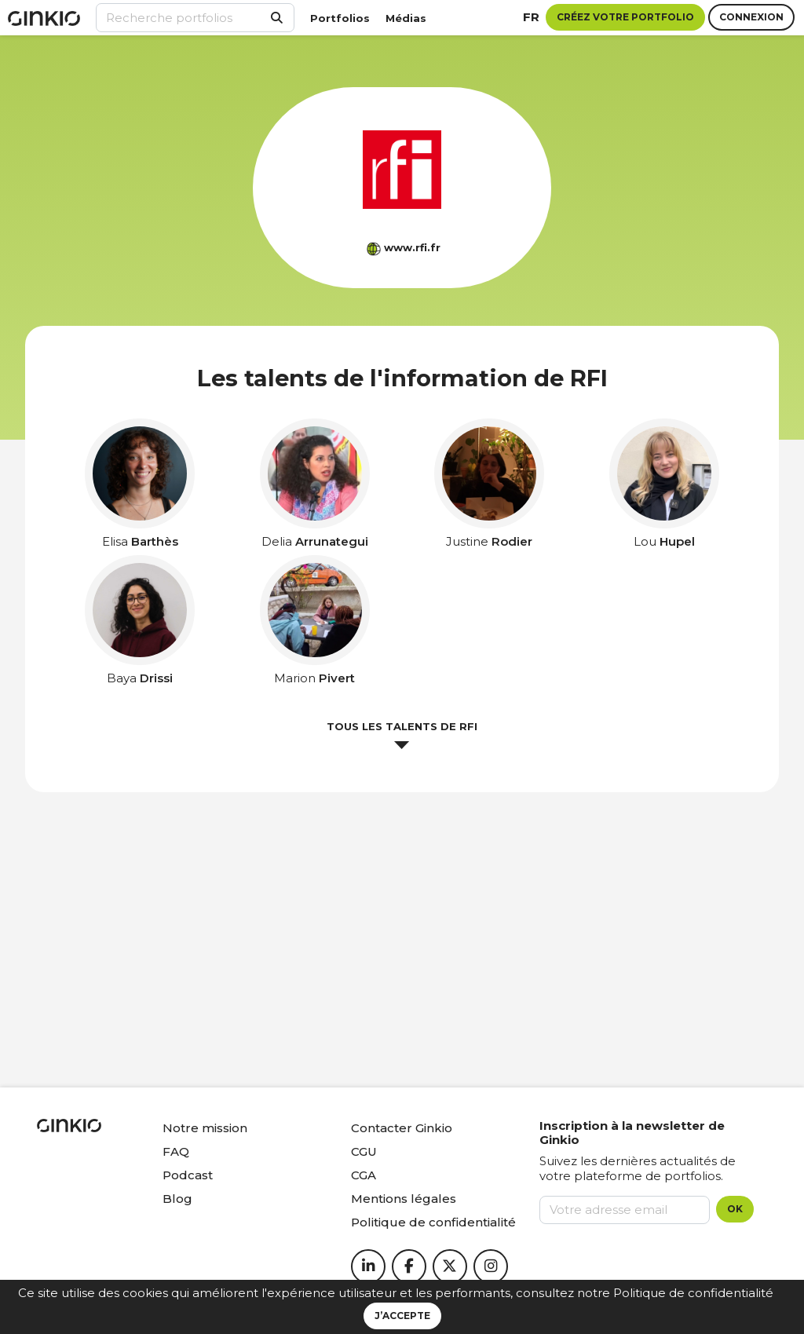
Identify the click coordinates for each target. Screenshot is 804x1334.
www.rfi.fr (412, 247)
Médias (406, 18)
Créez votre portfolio (625, 17)
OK (735, 1209)
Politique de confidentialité (693, 1292)
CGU (364, 1151)
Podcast (188, 1175)
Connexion (751, 17)
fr (531, 16)
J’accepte (402, 1315)
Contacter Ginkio (401, 1127)
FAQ (176, 1151)
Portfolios (340, 18)
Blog (177, 1198)
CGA (363, 1175)
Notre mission (205, 1127)
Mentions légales (403, 1198)
